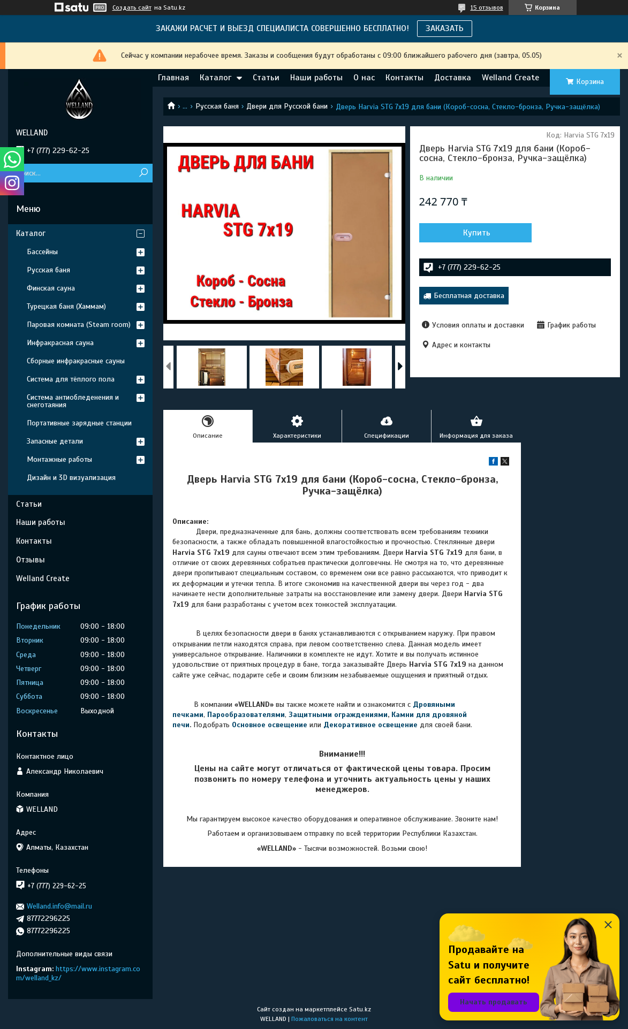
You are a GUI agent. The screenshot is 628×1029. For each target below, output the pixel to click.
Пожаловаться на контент (329, 1019)
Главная (173, 77)
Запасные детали (55, 441)
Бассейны (42, 251)
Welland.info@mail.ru (59, 906)
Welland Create (510, 77)
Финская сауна (51, 288)
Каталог (215, 77)
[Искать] (143, 173)
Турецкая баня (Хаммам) (66, 306)
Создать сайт (132, 7)
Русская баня (217, 106)
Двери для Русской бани (287, 106)
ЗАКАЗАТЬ (445, 28)
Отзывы (30, 560)
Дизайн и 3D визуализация (71, 477)
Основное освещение (269, 724)
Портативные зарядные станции (79, 423)
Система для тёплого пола (71, 379)
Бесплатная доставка (469, 295)
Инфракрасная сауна (60, 342)
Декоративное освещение (370, 724)
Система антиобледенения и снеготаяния (73, 401)
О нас (364, 77)
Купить (476, 232)
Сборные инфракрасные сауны (76, 360)
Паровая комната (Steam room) (79, 324)
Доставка (452, 77)
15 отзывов (487, 7)
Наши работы (316, 77)
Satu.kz (360, 1009)
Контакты (404, 77)
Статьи (266, 77)
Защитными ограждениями (337, 714)
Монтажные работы (59, 459)
